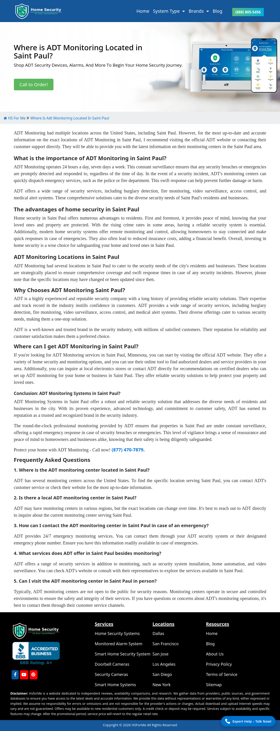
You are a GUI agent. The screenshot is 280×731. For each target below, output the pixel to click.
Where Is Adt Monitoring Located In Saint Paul (69, 118)
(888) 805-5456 (249, 12)
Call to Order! (34, 84)
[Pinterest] (34, 674)
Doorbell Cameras (112, 664)
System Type (167, 11)
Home (142, 11)
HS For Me (14, 118)
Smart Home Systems (115, 684)
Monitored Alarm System (119, 643)
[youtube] (24, 674)
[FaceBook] (15, 674)
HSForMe (139, 725)
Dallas (158, 633)
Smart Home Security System (123, 654)
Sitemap (214, 684)
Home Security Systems (117, 633)
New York (162, 684)
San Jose (161, 654)
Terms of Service (221, 674)
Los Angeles (164, 664)
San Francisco (166, 643)
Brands (197, 11)
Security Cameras (111, 674)
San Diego (162, 674)
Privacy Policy (219, 664)
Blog (217, 11)
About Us (215, 654)
